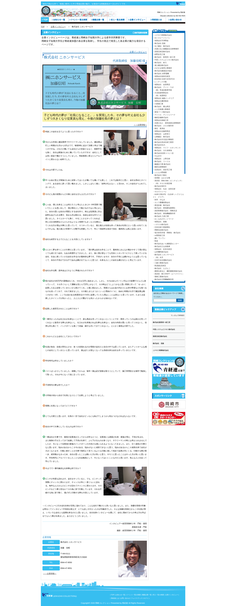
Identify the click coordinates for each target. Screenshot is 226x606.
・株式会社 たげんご (161, 268)
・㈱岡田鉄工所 (159, 235)
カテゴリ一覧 (97, 19)
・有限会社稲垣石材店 (161, 76)
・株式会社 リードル (161, 161)
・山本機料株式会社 (160, 252)
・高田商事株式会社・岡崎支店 (165, 211)
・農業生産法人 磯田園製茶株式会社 (167, 271)
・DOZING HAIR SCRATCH (164, 79)
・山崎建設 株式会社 (161, 137)
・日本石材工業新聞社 (161, 227)
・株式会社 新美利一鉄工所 (164, 57)
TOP (43, 27)
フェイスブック (136, 598)
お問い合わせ (175, 19)
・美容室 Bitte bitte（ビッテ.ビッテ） (168, 181)
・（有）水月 (158, 257)
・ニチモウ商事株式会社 (162, 35)
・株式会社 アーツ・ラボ (163, 87)
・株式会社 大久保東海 (162, 150)
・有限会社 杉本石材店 (162, 249)
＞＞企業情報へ (140, 125)
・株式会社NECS (159, 186)
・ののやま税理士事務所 (162, 68)
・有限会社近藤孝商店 (161, 131)
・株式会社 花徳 (159, 43)
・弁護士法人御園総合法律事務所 (166, 49)
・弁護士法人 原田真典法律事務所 (167, 123)
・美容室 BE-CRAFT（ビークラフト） (168, 274)
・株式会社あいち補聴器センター (166, 244)
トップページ (45, 19)
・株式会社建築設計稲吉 (162, 71)
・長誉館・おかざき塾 (161, 178)
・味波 (155, 241)
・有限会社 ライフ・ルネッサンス (167, 148)
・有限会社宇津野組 (160, 41)
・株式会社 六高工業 (161, 216)
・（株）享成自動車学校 (162, 90)
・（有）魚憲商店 (160, 96)
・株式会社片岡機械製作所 (163, 279)
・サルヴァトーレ (160, 192)
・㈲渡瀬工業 (158, 104)
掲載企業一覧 (146, 595)
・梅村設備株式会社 (160, 117)
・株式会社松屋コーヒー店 (163, 153)
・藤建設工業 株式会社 (162, 164)
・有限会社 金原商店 (161, 85)
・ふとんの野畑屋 (160, 172)
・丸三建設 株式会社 (161, 46)
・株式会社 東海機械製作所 (164, 213)
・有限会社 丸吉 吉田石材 (164, 189)
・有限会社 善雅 (160, 222)
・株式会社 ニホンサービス (163, 255)
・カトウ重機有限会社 (161, 202)
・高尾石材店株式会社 (161, 52)
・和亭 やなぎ (159, 200)
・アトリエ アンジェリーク (164, 115)
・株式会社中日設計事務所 (163, 139)
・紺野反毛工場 (159, 54)
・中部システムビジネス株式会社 (166, 60)
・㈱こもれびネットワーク (163, 219)
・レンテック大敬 (160, 82)
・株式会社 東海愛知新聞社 (164, 208)
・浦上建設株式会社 (160, 65)
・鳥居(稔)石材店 (159, 266)
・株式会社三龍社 (160, 175)
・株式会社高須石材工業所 (163, 142)
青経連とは (156, 19)
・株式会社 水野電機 (161, 74)
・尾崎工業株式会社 (160, 277)
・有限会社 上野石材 (161, 159)
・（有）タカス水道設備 (162, 183)
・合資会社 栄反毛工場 (162, 170)
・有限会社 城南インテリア (163, 98)
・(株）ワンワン (159, 238)
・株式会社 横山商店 (161, 107)
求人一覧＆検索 (117, 19)
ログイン (147, 598)
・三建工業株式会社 (160, 263)
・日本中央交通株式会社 (162, 260)
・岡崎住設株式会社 (160, 230)
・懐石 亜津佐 (159, 128)
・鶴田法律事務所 (160, 167)
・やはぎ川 (157, 156)
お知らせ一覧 (58, 19)
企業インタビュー (136, 19)
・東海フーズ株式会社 (161, 112)
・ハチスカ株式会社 (160, 224)
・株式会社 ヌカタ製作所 (163, 126)
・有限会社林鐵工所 (160, 120)
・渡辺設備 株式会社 (161, 205)
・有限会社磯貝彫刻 (160, 101)
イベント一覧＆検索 (78, 19)
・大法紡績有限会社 (160, 93)
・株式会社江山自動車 (161, 246)
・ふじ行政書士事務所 (161, 109)
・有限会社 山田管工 (161, 134)
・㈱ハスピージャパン (161, 38)
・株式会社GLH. (159, 145)
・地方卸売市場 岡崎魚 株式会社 (167, 233)
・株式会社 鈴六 (160, 63)
